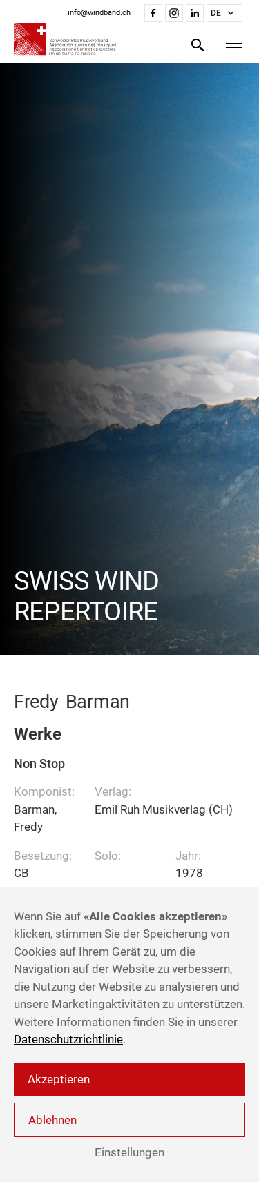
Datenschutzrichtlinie (68, 1039)
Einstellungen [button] (129, 1152)
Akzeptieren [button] (59, 1079)
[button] (224, 13)
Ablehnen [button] (52, 1120)
